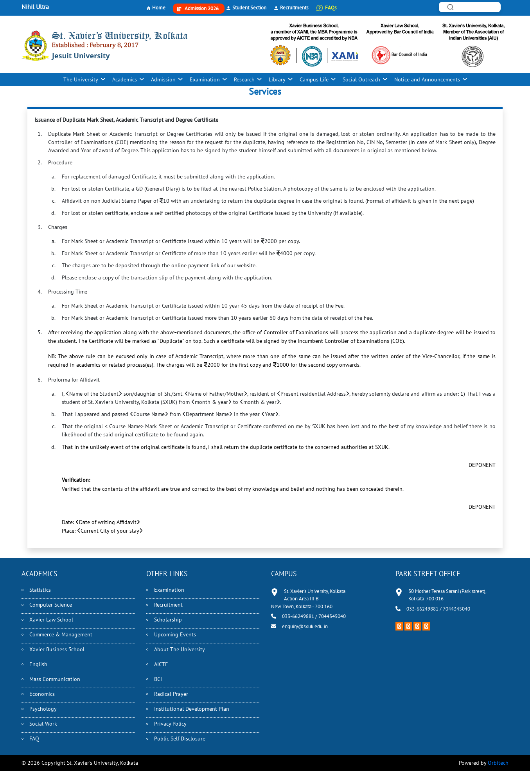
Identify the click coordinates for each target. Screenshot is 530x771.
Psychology (43, 708)
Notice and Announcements (427, 79)
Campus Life (314, 79)
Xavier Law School (51, 619)
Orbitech (498, 762)
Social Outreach (361, 79)
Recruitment (168, 604)
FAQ (34, 738)
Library (277, 79)
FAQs (330, 7)
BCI (158, 679)
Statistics (40, 589)
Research (244, 79)
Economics (42, 693)
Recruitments (294, 7)
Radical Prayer (171, 693)
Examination (205, 79)
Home (158, 7)
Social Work (43, 723)
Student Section (249, 7)
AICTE (161, 664)
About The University (179, 649)
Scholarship (168, 619)
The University (80, 79)
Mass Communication (54, 679)
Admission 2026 (202, 8)
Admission (163, 79)
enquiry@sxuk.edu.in (305, 626)
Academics (124, 79)
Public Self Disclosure (179, 738)
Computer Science (50, 604)
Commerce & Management (60, 634)
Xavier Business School (56, 649)
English (38, 664)
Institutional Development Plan (191, 708)
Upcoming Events (175, 634)
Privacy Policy (170, 723)
